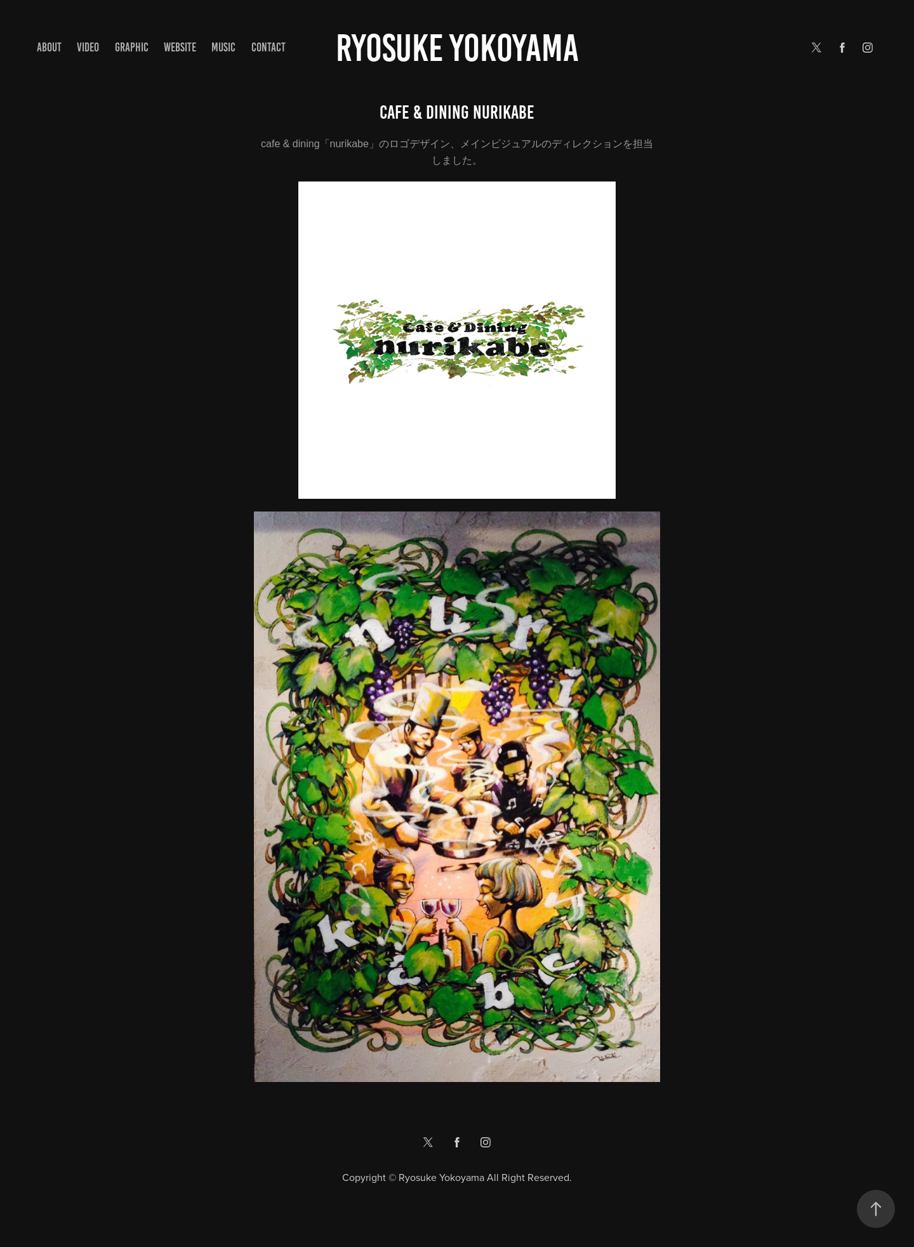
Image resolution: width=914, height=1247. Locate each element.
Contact (268, 47)
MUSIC (223, 47)
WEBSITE (180, 47)
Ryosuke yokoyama (457, 48)
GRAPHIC (132, 47)
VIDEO (88, 47)
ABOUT (49, 47)
